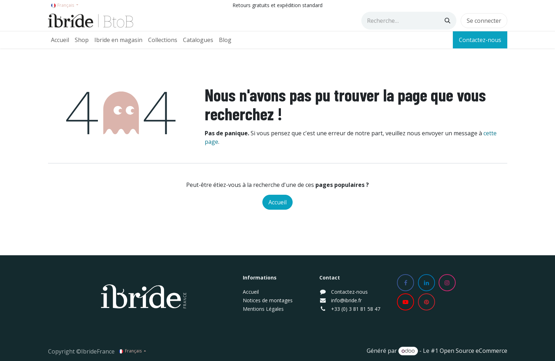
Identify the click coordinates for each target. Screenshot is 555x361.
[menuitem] (60, 40)
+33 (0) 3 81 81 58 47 (355, 308)
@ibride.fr (351, 300)
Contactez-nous (480, 40)
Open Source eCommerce (473, 351)
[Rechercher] (447, 21)
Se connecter (484, 21)
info (335, 300)
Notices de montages (268, 300)
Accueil (277, 202)
